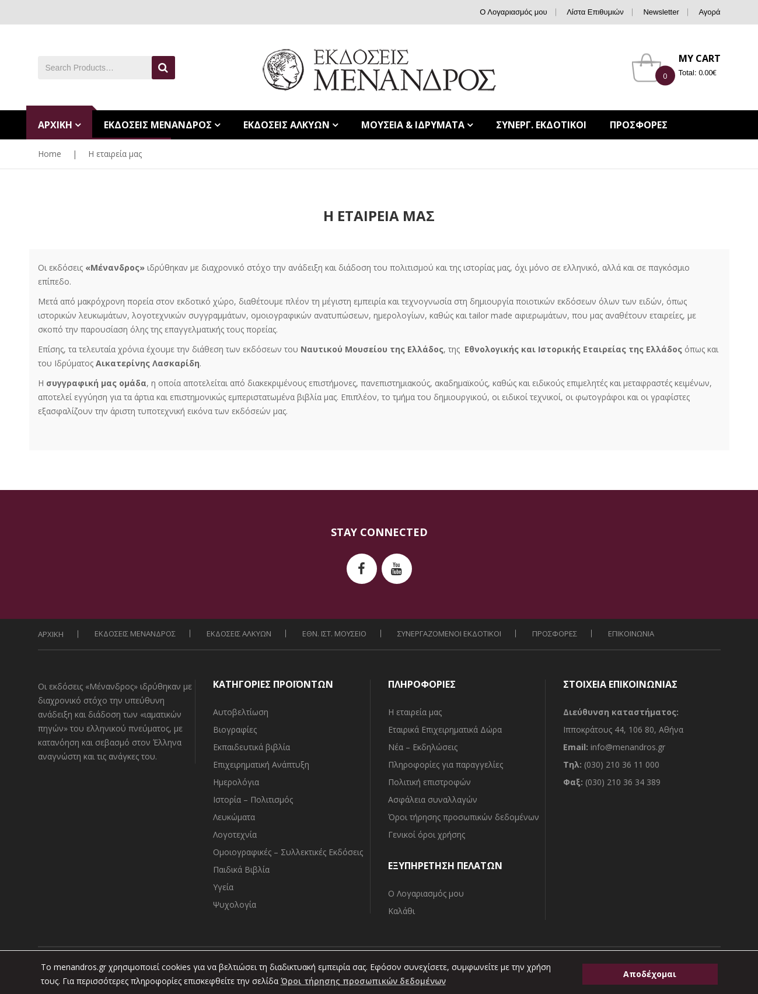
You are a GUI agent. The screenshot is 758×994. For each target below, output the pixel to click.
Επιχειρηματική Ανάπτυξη (261, 764)
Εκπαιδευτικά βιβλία (251, 746)
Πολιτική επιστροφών (429, 782)
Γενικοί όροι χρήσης (426, 834)
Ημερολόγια (236, 782)
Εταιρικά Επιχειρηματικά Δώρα (445, 729)
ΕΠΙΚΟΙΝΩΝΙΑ (631, 633)
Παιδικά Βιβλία (241, 869)
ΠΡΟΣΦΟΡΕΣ (554, 633)
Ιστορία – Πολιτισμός (253, 799)
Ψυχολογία (234, 904)
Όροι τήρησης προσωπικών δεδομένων (463, 816)
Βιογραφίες (235, 729)
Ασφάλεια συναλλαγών (432, 799)
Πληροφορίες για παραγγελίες (445, 764)
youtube (397, 569)
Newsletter (661, 12)
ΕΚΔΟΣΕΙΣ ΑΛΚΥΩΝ (239, 633)
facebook (362, 569)
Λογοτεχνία (235, 834)
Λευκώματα (234, 816)
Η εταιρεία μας (415, 712)
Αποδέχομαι (649, 973)
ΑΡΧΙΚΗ (51, 634)
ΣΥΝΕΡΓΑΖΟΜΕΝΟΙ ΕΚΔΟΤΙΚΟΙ (449, 633)
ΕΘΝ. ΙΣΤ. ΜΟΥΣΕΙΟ (334, 633)
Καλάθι (401, 910)
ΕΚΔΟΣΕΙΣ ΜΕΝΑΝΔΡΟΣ (135, 633)
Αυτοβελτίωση (240, 712)
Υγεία (223, 886)
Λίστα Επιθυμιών (595, 12)
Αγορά (709, 12)
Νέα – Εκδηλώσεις (422, 746)
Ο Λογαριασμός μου (513, 12)
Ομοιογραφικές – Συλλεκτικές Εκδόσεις (288, 852)
